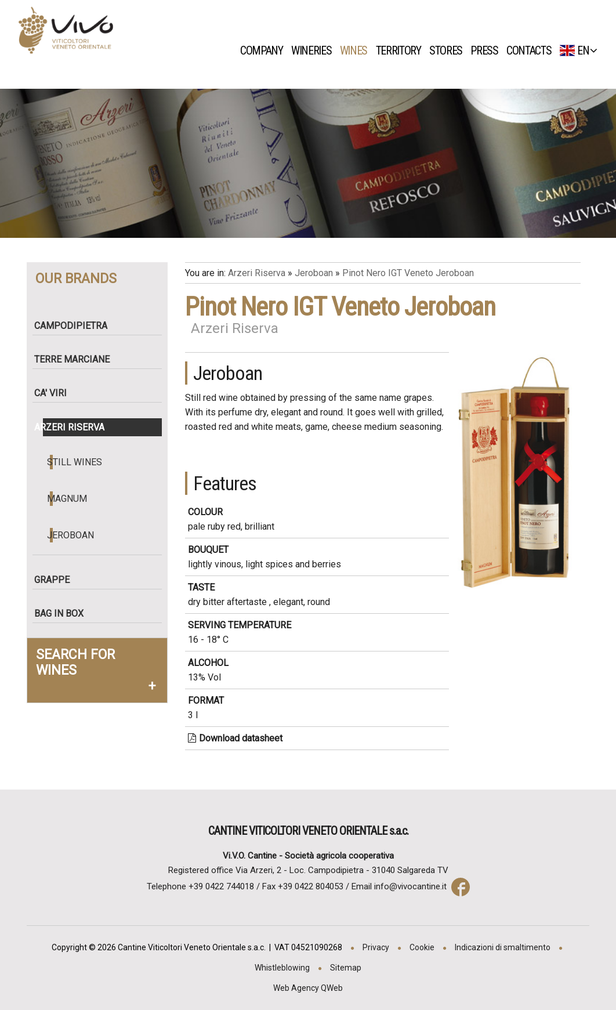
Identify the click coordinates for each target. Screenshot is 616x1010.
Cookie (422, 947)
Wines (356, 50)
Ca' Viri (55, 393)
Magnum (69, 498)
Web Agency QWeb (308, 988)
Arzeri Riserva (74, 427)
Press (487, 50)
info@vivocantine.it (410, 886)
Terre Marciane (76, 359)
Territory (401, 50)
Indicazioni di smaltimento (502, 947)
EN (578, 50)
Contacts (532, 50)
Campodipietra (75, 325)
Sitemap (345, 967)
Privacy (376, 947)
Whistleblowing (282, 967)
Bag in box (63, 613)
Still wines (76, 462)
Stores (449, 50)
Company (264, 50)
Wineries (314, 50)
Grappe (56, 579)
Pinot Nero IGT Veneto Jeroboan (408, 272)
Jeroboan (72, 535)
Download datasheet (235, 738)
